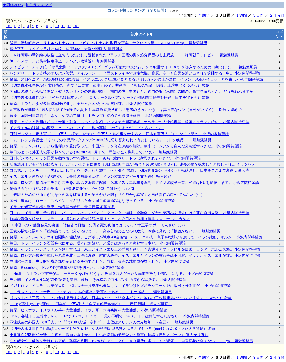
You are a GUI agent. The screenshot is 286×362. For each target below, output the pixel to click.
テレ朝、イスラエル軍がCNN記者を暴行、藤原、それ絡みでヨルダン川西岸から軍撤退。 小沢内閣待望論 (98, 280)
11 (63, 26)
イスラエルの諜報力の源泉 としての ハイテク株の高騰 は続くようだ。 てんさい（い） (87, 128)
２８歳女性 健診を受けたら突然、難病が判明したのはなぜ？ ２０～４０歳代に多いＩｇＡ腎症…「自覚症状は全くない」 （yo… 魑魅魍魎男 (131, 341)
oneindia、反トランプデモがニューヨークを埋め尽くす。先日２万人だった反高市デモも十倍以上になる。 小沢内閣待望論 (112, 274)
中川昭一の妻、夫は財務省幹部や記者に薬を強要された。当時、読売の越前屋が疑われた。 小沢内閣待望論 (100, 261)
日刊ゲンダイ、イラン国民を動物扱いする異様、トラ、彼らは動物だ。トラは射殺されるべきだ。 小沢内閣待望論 (105, 158)
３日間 (258, 15)
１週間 (241, 15)
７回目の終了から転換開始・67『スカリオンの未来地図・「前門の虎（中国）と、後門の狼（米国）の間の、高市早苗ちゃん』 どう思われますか (131, 91)
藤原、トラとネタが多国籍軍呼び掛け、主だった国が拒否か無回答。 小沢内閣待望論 (81, 104)
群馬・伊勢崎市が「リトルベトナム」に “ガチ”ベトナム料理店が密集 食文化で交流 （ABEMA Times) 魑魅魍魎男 (108, 43)
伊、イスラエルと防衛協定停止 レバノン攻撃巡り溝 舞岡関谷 (62, 61)
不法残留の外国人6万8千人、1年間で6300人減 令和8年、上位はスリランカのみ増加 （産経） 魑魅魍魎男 (101, 322)
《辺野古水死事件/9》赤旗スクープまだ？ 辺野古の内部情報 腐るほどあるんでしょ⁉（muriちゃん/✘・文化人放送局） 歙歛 (113, 329)
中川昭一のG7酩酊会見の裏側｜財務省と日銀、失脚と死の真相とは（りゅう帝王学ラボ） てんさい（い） (98, 225)
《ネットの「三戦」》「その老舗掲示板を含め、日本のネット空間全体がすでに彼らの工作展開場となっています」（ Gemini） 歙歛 (121, 298)
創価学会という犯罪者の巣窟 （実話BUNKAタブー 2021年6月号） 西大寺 (72, 189)
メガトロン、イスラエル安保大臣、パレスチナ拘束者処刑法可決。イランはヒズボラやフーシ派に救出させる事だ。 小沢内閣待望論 (120, 286)
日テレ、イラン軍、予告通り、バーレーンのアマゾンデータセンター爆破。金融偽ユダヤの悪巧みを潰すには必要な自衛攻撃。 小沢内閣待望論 (129, 213)
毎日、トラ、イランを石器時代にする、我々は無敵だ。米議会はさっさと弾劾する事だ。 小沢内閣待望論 (98, 243)
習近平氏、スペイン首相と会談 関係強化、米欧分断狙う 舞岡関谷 (66, 49)
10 (57, 26)
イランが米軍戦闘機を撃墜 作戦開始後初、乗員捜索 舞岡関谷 (62, 207)
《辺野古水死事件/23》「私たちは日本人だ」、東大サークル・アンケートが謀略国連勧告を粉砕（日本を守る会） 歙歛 (109, 97)
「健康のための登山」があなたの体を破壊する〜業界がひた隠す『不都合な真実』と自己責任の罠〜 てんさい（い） (107, 195)
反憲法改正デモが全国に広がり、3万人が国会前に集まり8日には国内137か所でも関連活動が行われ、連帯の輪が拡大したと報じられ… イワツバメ (132, 164)
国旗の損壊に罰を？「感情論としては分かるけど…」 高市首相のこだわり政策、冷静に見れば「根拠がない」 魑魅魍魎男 (115, 231)
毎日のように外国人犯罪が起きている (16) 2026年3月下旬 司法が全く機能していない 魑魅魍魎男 (93, 152)
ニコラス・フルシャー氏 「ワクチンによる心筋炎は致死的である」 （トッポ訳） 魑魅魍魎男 (91, 292)
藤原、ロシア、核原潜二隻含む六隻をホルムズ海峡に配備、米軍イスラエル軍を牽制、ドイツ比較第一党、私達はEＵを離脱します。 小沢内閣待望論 (134, 183)
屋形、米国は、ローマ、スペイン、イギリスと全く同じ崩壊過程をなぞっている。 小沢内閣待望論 (92, 201)
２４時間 (276, 15)
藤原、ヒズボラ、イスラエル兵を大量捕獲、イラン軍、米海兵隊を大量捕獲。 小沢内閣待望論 (88, 310)
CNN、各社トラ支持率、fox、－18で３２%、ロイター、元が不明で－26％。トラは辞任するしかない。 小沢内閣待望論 (109, 316)
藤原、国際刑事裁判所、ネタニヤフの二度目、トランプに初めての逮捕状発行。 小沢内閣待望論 (90, 116)
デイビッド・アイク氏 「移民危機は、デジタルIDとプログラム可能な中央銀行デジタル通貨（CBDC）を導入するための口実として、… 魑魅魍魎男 (133, 67)
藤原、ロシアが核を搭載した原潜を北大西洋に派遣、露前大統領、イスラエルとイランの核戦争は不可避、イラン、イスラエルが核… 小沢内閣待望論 (135, 255)
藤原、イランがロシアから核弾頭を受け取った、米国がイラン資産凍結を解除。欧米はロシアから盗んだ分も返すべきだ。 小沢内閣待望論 (126, 146)
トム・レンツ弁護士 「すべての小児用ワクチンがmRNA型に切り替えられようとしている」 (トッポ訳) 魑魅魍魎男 (110, 140)
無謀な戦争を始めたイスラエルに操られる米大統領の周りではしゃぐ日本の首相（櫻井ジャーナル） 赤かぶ (100, 219)
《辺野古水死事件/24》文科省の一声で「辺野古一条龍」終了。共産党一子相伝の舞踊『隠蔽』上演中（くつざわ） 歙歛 (109, 85)
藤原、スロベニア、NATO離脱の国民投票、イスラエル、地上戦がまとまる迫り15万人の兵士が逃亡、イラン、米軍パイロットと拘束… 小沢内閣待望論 (136, 79)
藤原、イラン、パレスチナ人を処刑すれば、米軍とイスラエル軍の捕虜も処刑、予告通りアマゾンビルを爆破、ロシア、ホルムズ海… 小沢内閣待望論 (135, 249)
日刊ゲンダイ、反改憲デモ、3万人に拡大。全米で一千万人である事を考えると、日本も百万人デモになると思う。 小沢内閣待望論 (119, 134)
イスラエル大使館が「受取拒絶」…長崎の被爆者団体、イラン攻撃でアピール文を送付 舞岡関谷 (90, 176)
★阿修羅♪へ (13, 5)
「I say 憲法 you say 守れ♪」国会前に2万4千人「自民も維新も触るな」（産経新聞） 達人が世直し (91, 304)
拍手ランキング (39, 5)
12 (69, 26)
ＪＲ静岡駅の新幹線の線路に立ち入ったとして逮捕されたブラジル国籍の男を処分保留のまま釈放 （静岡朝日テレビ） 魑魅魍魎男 (124, 55)
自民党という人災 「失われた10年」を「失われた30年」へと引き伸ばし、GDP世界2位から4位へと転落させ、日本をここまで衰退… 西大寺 (129, 170)
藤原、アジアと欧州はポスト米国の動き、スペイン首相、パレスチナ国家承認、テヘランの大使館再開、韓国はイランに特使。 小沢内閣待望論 (129, 122)
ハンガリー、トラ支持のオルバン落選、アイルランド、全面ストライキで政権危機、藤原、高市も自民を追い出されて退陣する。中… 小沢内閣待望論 (135, 73)
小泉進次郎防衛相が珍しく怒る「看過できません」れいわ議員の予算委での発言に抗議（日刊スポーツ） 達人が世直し (109, 335)
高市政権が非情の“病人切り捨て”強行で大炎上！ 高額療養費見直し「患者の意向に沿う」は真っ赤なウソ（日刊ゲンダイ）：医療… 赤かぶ (126, 110)
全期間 (203, 15)
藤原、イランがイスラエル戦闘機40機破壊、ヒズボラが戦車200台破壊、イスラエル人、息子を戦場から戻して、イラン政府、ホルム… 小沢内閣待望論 (136, 237)
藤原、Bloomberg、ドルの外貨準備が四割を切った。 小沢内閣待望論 (67, 268)
